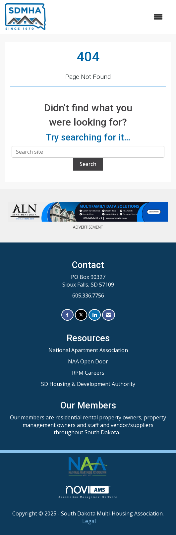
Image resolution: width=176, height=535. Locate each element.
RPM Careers (88, 372)
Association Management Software (87, 492)
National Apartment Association (88, 350)
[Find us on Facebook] (67, 315)
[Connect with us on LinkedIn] (94, 315)
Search (88, 164)
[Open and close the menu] (107, 17)
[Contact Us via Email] (108, 315)
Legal (89, 521)
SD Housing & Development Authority (88, 384)
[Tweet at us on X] (81, 315)
